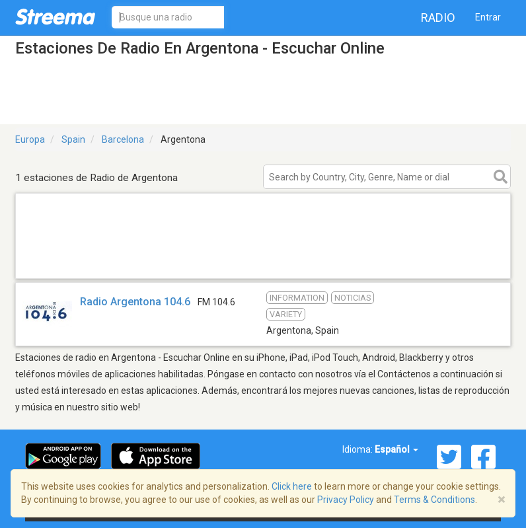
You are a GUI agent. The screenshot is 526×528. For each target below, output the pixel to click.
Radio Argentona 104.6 (135, 301)
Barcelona (123, 139)
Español (396, 449)
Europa (30, 139)
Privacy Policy (345, 499)
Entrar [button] (488, 17)
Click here (292, 486)
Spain (73, 139)
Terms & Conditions (434, 499)
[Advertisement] (263, 261)
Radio (438, 17)
